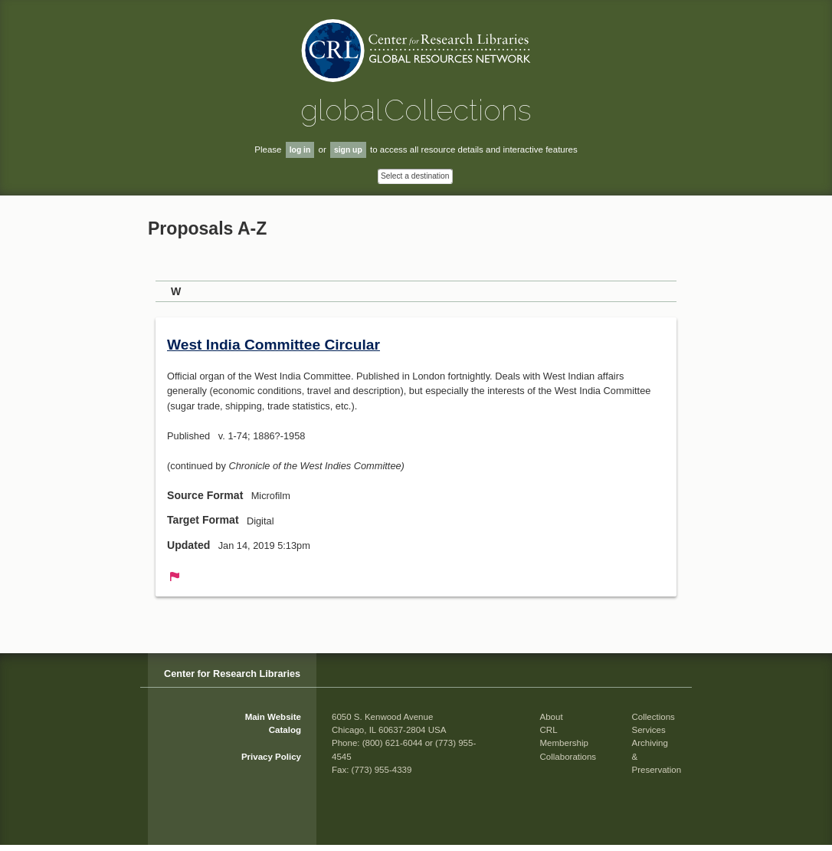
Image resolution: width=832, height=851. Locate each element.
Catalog (285, 729)
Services (649, 729)
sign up (348, 150)
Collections (653, 716)
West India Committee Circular (273, 345)
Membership (564, 743)
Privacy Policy (271, 756)
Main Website (273, 716)
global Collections (415, 110)
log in (300, 150)
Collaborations (568, 756)
